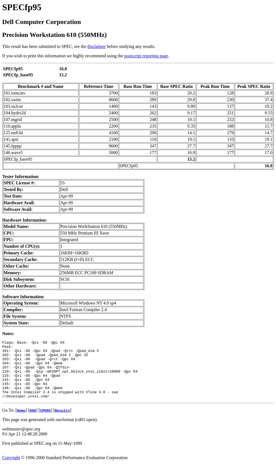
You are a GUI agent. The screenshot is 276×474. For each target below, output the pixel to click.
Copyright (11, 469)
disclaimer (96, 46)
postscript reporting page (146, 55)
